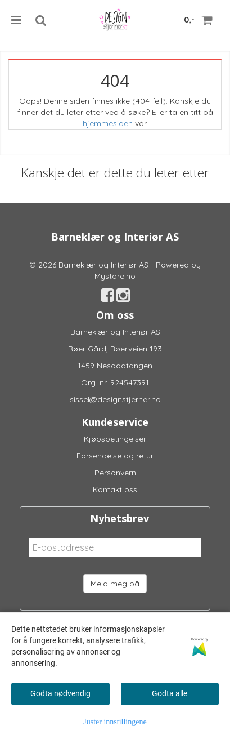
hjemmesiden (108, 123)
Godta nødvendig (60, 693)
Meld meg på (115, 583)
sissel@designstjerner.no (115, 399)
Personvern (115, 473)
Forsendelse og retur (115, 456)
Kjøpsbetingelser (115, 439)
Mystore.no (115, 276)
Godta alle (169, 693)
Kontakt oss (115, 489)
